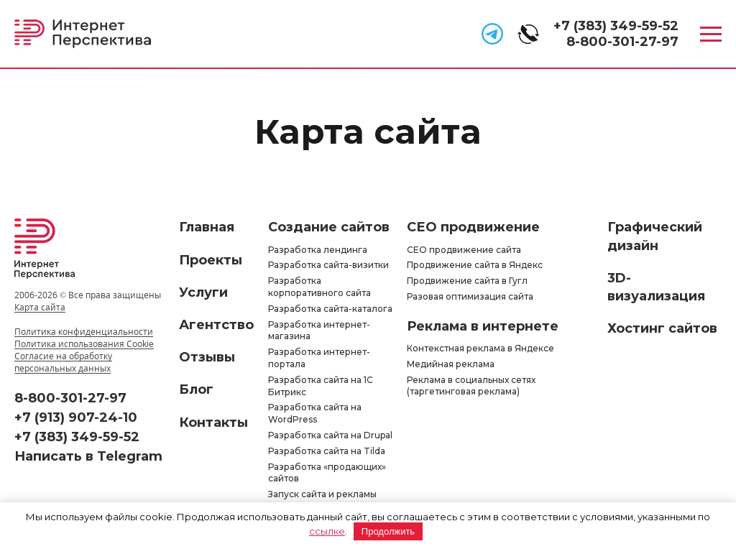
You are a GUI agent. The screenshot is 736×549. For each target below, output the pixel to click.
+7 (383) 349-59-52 (615, 26)
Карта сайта (39, 307)
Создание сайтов (329, 227)
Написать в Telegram (88, 456)
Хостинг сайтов (662, 328)
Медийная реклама (450, 364)
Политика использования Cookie (84, 344)
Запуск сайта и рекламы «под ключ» (322, 500)
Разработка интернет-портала (319, 357)
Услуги (203, 292)
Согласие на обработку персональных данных (63, 362)
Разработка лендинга (317, 249)
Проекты (210, 260)
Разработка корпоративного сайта (319, 286)
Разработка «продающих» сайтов (327, 472)
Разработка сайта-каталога (330, 308)
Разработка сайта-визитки (328, 264)
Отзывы (207, 357)
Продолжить (388, 531)
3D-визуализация (656, 287)
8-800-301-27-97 (622, 42)
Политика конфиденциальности (83, 332)
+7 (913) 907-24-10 (75, 417)
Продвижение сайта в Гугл (467, 280)
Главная (206, 227)
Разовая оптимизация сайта (470, 296)
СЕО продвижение (473, 227)
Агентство (216, 325)
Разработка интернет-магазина (319, 330)
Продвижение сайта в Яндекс (475, 264)
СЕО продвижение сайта (464, 249)
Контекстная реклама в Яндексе (480, 348)
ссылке (327, 531)
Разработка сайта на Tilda (326, 451)
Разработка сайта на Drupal (330, 435)
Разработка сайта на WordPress (315, 413)
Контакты (213, 422)
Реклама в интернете (482, 326)
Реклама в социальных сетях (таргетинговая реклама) (471, 385)
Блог (196, 389)
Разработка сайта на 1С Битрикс (320, 385)
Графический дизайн (654, 236)
